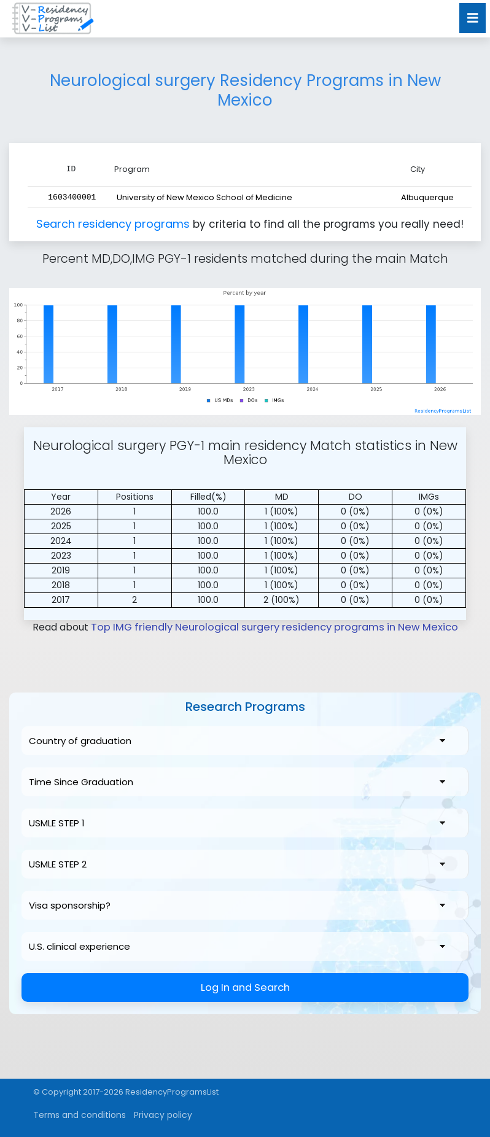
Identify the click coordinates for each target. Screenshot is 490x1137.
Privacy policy (155, 1114)
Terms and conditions (76, 1114)
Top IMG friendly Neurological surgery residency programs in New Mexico (274, 626)
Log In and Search (245, 986)
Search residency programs (114, 223)
